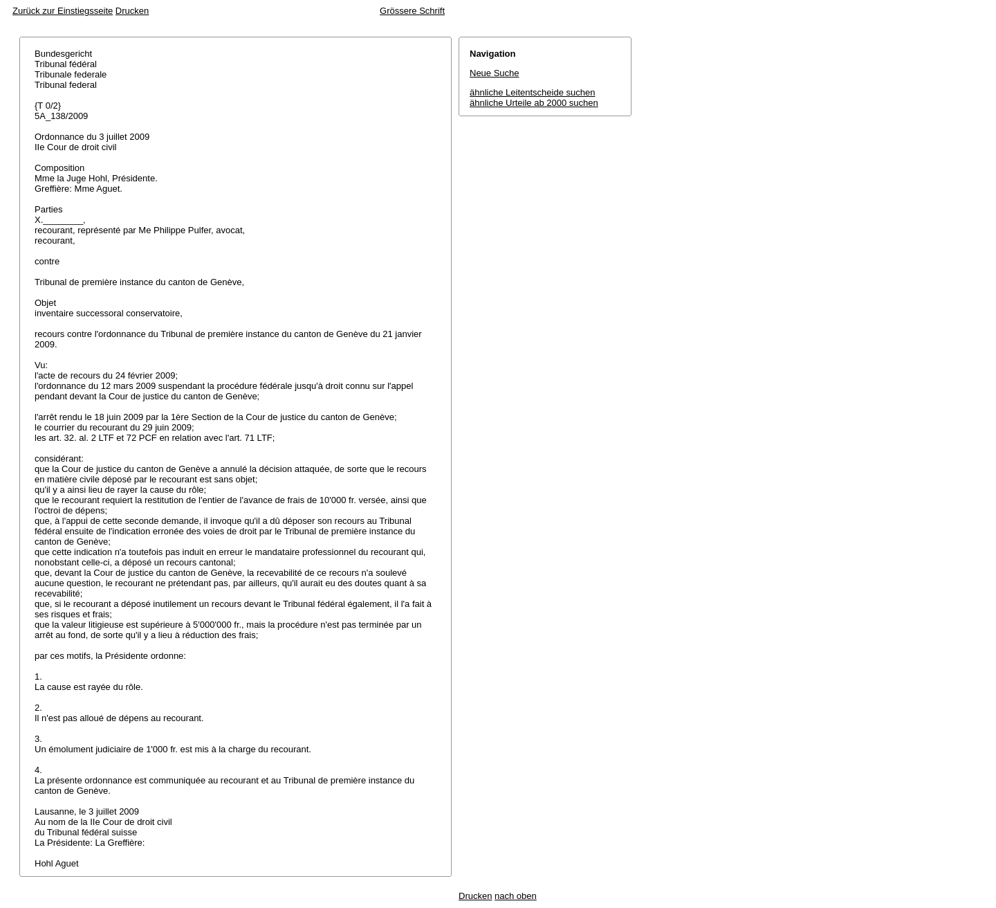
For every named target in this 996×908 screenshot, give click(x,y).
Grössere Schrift (412, 11)
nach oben (516, 896)
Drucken (132, 11)
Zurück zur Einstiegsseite (62, 11)
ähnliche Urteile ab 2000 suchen (534, 103)
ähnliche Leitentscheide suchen (532, 92)
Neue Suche (494, 73)
